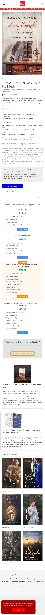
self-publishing (39, 161)
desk (24, 150)
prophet (16, 158)
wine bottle (10, 148)
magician (4, 154)
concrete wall (19, 150)
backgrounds (35, 148)
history (20, 152)
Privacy (25, 579)
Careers (40, 581)
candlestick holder (10, 150)
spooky (31, 158)
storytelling (5, 160)
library (41, 152)
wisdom (28, 160)
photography (5, 158)
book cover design (29, 161)
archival (26, 148)
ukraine (13, 160)
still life (36, 158)
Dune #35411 (5, 527)
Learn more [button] (27, 605)
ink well (33, 152)
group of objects (13, 152)
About (7, 581)
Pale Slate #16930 (28, 527)
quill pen (20, 158)
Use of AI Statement (22, 583)
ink (29, 152)
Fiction (4, 79)
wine (24, 160)
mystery (4, 156)
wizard (36, 160)
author (30, 148)
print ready (12, 163)
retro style (26, 158)
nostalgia (9, 156)
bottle (3, 150)
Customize (12, 186)
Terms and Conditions (16, 579)
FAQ (3, 581)
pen (39, 156)
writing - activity (11, 161)
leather (37, 152)
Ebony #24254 (27, 491)
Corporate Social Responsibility (18, 581)
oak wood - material (17, 156)
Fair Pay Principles (32, 581)
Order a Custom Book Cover (22, 353)
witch (32, 160)
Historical (9, 79)
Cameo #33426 (27, 564)
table (9, 160)
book (41, 148)
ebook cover (5, 163)
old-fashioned (27, 156)
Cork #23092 (5, 491)
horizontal (25, 152)
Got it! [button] (18, 610)
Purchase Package (22, 229)
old (6, 148)
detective (29, 150)
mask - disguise (26, 154)
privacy (11, 158)
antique (21, 148)
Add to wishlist (9, 191)
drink (33, 150)
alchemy (16, 148)
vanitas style (19, 160)
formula (6, 152)
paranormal (34, 156)
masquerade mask (37, 154)
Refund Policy (31, 579)
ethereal (37, 150)
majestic (19, 154)
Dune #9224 (5, 564)
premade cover (19, 161)
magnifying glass (12, 154)
